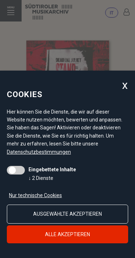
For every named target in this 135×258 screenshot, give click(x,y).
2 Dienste (40, 178)
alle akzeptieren (67, 234)
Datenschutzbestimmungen (39, 152)
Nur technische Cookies (35, 195)
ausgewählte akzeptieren (67, 214)
